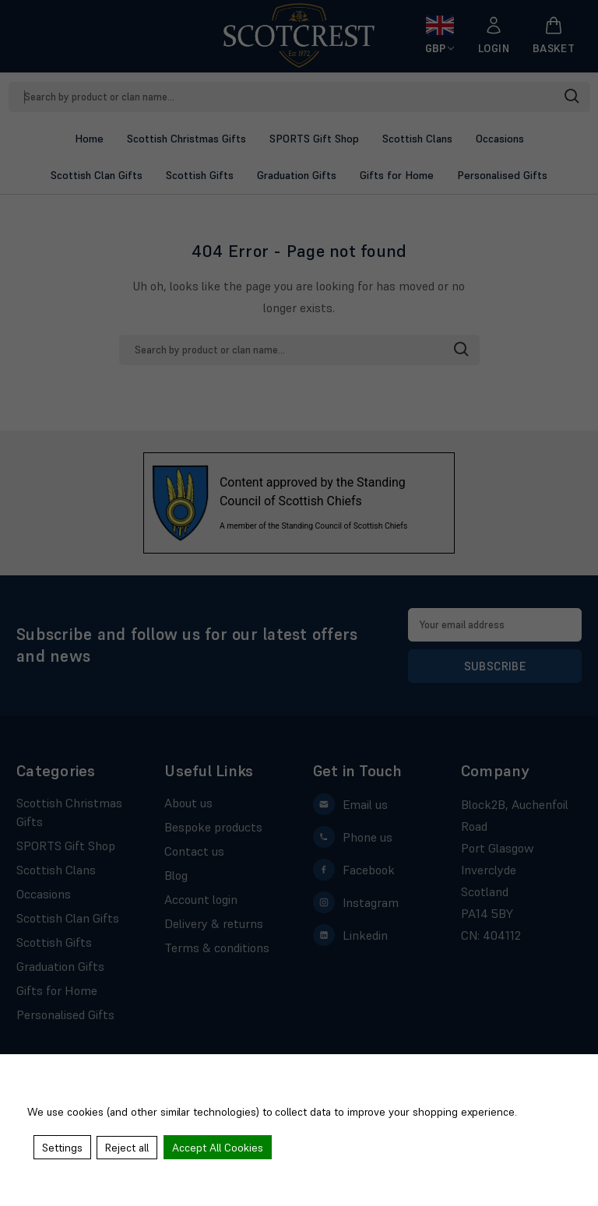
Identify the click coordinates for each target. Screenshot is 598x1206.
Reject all (128, 1148)
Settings (62, 1148)
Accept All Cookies (218, 1148)
